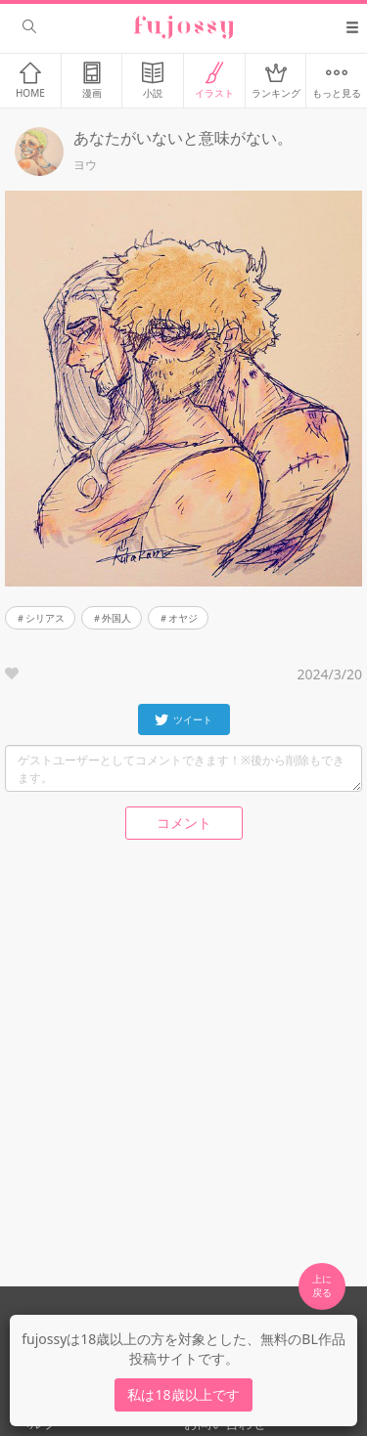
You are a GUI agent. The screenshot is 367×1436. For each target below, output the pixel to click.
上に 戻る (322, 1285)
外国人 (116, 618)
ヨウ (85, 165)
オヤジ (183, 618)
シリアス (45, 618)
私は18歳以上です (183, 1394)
